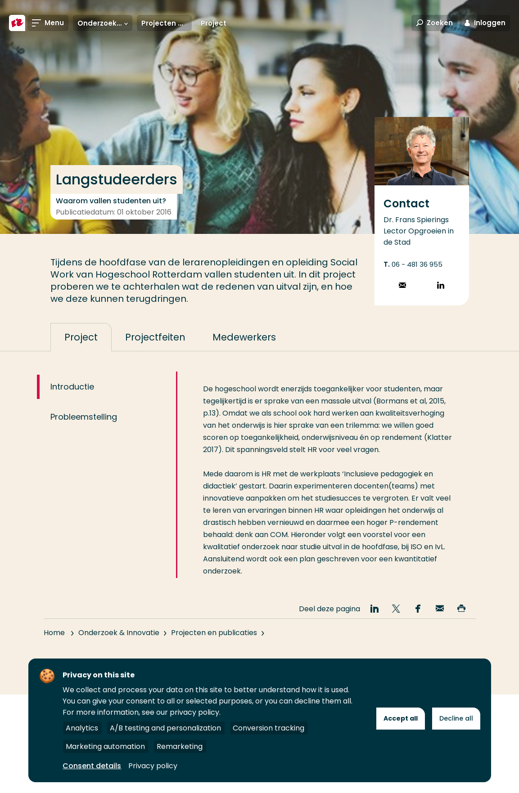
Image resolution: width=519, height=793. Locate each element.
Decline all (456, 718)
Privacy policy (152, 766)
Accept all (401, 718)
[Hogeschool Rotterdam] (17, 23)
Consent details (92, 766)
